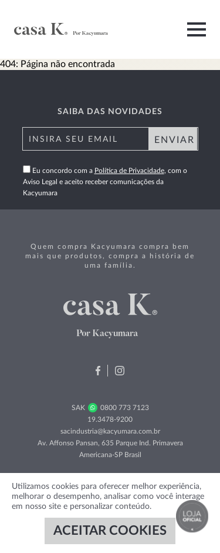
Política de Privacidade (129, 170)
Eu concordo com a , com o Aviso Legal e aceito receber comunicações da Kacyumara (105, 181)
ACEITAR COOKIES (110, 530)
